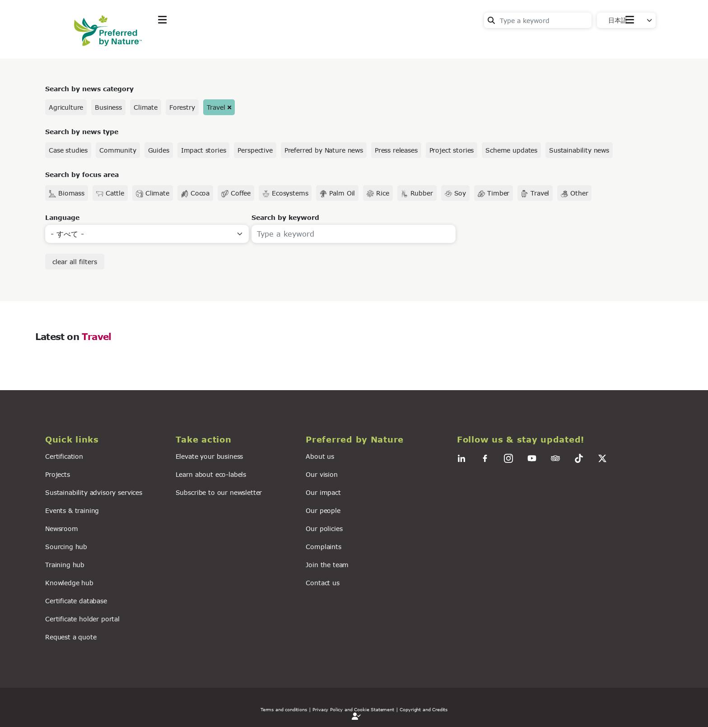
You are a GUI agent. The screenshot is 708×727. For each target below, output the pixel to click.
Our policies (324, 528)
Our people (323, 510)
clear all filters (74, 262)
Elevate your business (209, 456)
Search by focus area (82, 174)
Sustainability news (579, 150)
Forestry (182, 107)
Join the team (327, 565)
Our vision (321, 474)
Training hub (64, 565)
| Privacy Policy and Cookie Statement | (353, 709)
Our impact (323, 492)
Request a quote (71, 637)
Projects (57, 474)
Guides (158, 150)
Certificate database (76, 601)
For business (327, 42)
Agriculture (66, 107)
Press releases (396, 150)
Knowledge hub (69, 583)
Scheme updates (511, 150)
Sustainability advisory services (93, 492)
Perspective (255, 150)
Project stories (451, 150)
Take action (225, 42)
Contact (620, 41)
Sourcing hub (66, 546)
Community (117, 150)
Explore (171, 42)
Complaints (323, 546)
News (275, 42)
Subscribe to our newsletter (219, 492)
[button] (105, 439)
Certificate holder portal (82, 619)
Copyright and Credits (423, 709)
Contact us (322, 583)
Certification (64, 456)
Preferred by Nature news (323, 150)
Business (108, 107)
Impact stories (203, 150)
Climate (146, 107)
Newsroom (61, 528)
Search (491, 20)
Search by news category (89, 89)
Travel (216, 107)
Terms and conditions (284, 709)
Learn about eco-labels (211, 474)
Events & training (72, 510)
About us (320, 456)
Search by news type (81, 131)
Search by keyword (285, 217)
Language (62, 217)
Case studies (68, 150)
